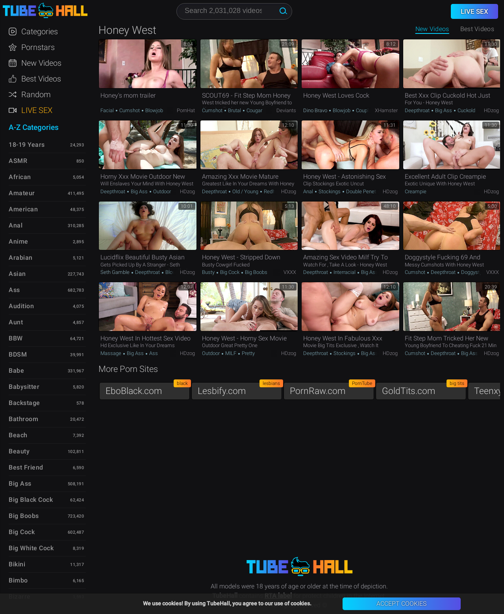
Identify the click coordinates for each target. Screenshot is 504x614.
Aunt (16, 322)
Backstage (24, 403)
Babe (16, 370)
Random (36, 94)
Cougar (253, 110)
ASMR (18, 161)
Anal (308, 191)
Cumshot (129, 110)
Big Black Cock (31, 499)
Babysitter (24, 386)
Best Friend (26, 467)
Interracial (344, 272)
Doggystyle (473, 272)
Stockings (329, 191)
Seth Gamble (115, 272)
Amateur (22, 193)
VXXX (290, 272)
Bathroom (23, 419)
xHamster (386, 110)
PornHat (186, 110)
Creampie (415, 191)
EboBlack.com (148, 389)
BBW (16, 338)
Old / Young (245, 191)
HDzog (491, 110)
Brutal (234, 110)
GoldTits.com (424, 389)
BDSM (18, 354)
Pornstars (38, 47)
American (23, 209)
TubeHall (45, 11)
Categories (39, 31)
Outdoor (161, 191)
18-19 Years (27, 144)
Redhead (273, 191)
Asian (17, 273)
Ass (153, 353)
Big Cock (230, 272)
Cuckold (465, 110)
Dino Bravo (315, 110)
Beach (18, 435)
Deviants (286, 110)
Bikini (17, 564)
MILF (230, 353)
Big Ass (443, 110)
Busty (209, 272)
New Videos (432, 29)
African (20, 177)
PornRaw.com (332, 389)
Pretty (248, 353)
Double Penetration (367, 191)
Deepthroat (418, 110)
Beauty (19, 451)
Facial (107, 110)
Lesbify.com (240, 389)
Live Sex (36, 110)
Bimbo (18, 580)
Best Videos (41, 78)
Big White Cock (31, 548)
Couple (363, 110)
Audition (21, 306)
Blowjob (153, 110)
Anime (18, 241)
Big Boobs (255, 272)
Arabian (21, 257)
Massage (111, 353)
